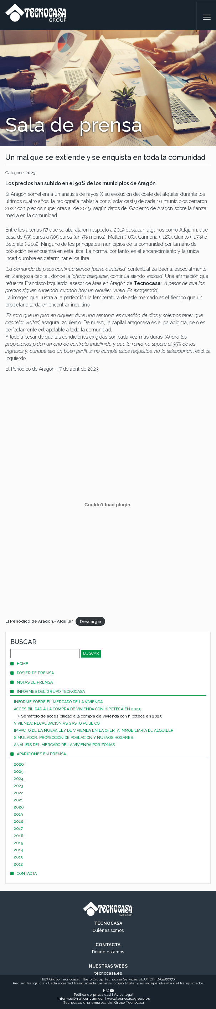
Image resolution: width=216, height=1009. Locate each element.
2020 (19, 807)
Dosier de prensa (32, 673)
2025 (19, 771)
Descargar (90, 621)
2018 (19, 821)
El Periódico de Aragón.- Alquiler (39, 621)
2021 (18, 800)
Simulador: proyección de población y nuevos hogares (73, 737)
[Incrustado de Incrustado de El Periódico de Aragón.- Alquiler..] (108, 504)
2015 (18, 843)
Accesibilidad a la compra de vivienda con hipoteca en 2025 (77, 709)
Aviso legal (123, 995)
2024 (18, 778)
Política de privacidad (92, 995)
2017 (18, 828)
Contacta (23, 873)
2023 (30, 172)
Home (19, 663)
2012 (18, 864)
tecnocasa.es (108, 973)
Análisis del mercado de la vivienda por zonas (64, 744)
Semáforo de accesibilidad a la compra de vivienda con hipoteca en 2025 (89, 716)
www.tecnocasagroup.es (128, 998)
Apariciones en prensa (38, 754)
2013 (18, 857)
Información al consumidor (80, 998)
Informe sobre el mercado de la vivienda (58, 702)
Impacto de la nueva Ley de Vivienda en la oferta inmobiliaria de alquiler (94, 730)
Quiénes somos (108, 930)
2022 (18, 793)
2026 (19, 764)
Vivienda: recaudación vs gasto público (56, 723)
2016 (18, 835)
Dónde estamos (108, 951)
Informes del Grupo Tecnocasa (47, 691)
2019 (18, 814)
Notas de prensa (31, 682)
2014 (18, 850)
